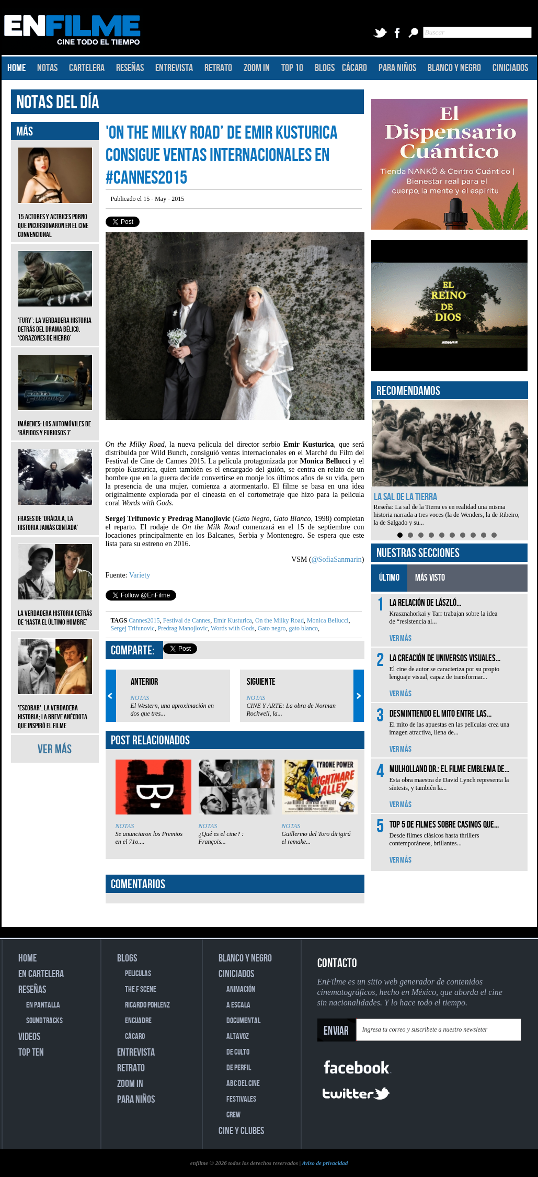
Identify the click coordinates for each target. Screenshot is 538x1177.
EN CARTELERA (41, 974)
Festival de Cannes (186, 620)
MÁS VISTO (430, 577)
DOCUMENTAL (243, 1021)
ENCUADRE (138, 1021)
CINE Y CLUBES (241, 1131)
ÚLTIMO (389, 577)
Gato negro (271, 628)
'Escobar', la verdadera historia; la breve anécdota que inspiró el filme (55, 709)
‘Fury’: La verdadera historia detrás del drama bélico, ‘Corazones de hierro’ (55, 321)
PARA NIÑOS (397, 68)
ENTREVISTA (174, 68)
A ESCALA (238, 1005)
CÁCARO (354, 68)
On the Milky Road (279, 620)
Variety (139, 575)
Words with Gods (231, 628)
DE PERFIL (238, 1068)
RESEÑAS (130, 68)
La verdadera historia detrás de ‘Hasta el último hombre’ (55, 610)
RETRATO (218, 68)
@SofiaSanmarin (337, 559)
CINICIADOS (510, 68)
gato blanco (302, 628)
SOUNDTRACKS (44, 1021)
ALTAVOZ (237, 1037)
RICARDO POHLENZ (147, 1005)
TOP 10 (292, 68)
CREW (233, 1115)
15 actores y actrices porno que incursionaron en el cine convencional (55, 218)
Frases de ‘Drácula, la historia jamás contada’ (55, 515)
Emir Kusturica (232, 620)
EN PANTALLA (43, 1005)
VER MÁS (55, 749)
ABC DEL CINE (243, 1084)
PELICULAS (138, 974)
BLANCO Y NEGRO (454, 68)
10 (494, 535)
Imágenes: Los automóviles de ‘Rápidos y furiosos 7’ (55, 420)
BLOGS (325, 68)
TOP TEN (31, 1052)
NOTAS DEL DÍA (57, 103)
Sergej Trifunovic (133, 628)
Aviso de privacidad (325, 1163)
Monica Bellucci (327, 620)
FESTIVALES (241, 1099)
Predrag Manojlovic (182, 628)
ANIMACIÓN (240, 989)
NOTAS (47, 68)
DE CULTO (237, 1052)
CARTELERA (87, 68)
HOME (16, 68)
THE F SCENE (140, 989)
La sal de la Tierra (405, 497)
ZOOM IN (257, 68)
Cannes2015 (144, 620)
